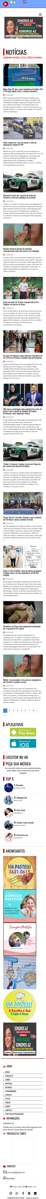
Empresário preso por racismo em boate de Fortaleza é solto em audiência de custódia (19, 196)
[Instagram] (10, 1193)
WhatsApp (11, 1179)
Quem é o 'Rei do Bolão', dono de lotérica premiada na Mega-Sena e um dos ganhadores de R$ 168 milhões (22, 573)
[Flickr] (35, 1193)
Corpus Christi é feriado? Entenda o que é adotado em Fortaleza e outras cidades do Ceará (22, 518)
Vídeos (8, 1102)
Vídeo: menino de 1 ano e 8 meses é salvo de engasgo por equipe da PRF (19, 144)
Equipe (7, 1106)
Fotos (7, 1098)
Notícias (8, 1083)
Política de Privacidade (14, 1114)
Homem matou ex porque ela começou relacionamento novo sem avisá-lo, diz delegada (21, 250)
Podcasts (9, 1075)
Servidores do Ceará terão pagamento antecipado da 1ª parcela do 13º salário (21, 627)
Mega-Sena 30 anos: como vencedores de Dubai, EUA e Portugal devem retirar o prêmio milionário (23, 90)
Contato (8, 1110)
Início (7, 1072)
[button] (40, 14)
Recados (8, 1087)
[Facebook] (23, 1193)
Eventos (8, 1094)
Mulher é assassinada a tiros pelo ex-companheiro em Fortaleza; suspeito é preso (22, 681)
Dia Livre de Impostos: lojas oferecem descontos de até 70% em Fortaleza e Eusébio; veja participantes (22, 357)
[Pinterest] (29, 1193)
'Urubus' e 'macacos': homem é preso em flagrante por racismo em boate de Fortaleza (22, 465)
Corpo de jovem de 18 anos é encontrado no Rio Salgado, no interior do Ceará (21, 303)
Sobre (7, 1079)
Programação (10, 1091)
